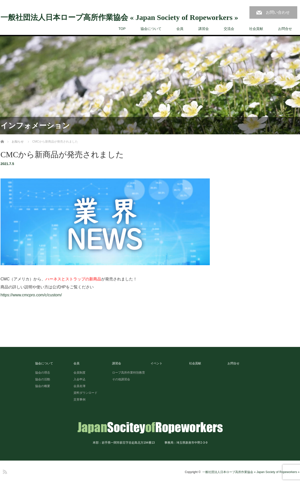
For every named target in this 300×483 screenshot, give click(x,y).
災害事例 (79, 399)
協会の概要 (42, 386)
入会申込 (79, 379)
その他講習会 (121, 379)
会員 (179, 29)
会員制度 (79, 372)
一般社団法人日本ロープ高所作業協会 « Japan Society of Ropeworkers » (119, 17)
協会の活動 (42, 379)
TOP (122, 29)
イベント (156, 363)
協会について (151, 29)
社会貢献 (256, 29)
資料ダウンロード (85, 392)
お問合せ (285, 29)
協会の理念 (42, 372)
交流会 (229, 29)
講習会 (203, 29)
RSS (4, 471)
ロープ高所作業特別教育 (128, 372)
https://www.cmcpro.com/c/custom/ (31, 295)
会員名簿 (79, 386)
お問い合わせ (278, 12)
